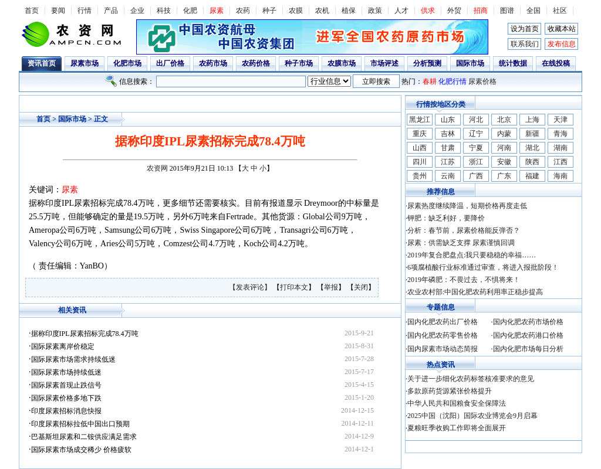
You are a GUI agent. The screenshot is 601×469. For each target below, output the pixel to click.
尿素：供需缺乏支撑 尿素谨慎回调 (461, 243)
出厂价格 (170, 63)
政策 (375, 10)
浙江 (476, 162)
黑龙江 (419, 119)
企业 (137, 10)
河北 (476, 119)
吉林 (448, 134)
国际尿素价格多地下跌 (66, 398)
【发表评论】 (251, 287)
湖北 (532, 148)
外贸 (454, 10)
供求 (428, 10)
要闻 (58, 10)
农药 (243, 10)
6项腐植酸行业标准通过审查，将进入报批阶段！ (483, 267)
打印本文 (294, 287)
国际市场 (470, 63)
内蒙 (504, 134)
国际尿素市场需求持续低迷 (73, 359)
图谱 (507, 10)
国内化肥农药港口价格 (528, 335)
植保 (349, 10)
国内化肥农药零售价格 (442, 335)
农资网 (157, 168)
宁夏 (476, 148)
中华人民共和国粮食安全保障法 (456, 403)
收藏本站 (562, 29)
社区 (560, 10)
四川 (420, 162)
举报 (331, 287)
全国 (533, 10)
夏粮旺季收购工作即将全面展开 (456, 428)
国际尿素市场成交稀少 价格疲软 (81, 450)
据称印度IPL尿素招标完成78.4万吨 (85, 333)
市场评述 (384, 63)
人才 (401, 10)
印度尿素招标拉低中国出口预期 (80, 424)
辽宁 (476, 134)
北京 (504, 119)
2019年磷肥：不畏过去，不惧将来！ (463, 280)
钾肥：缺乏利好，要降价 (446, 218)
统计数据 (513, 63)
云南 (448, 176)
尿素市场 (84, 63)
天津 (560, 119)
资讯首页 (42, 63)
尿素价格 (482, 81)
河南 (504, 148)
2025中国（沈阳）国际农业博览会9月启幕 (472, 416)
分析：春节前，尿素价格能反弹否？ (463, 230)
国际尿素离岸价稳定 (62, 346)
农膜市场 (341, 63)
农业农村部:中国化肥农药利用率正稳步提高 (475, 292)
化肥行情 (452, 81)
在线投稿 (556, 63)
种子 (269, 10)
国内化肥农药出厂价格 (442, 322)
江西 (560, 162)
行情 (84, 10)
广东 (504, 176)
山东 (448, 119)
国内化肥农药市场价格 (528, 322)
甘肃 (448, 148)
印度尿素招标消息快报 (66, 411)
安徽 (504, 162)
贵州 (420, 176)
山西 (420, 148)
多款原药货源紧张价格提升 (449, 391)
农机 (322, 10)
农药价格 (256, 63)
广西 (476, 176)
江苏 (448, 162)
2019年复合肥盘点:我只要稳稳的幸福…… (471, 255)
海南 (560, 176)
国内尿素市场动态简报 (442, 349)
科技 (164, 10)
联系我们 (525, 44)
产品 (111, 10)
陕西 (532, 162)
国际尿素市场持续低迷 (66, 372)
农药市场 (213, 63)
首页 (32, 10)
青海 (560, 134)
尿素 (217, 10)
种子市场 (299, 63)
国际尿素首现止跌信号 (66, 385)
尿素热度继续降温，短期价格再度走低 (467, 206)
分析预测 (427, 63)
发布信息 (562, 44)
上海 (532, 119)
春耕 (430, 81)
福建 (532, 176)
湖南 (560, 148)
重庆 (420, 134)
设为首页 (525, 29)
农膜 (296, 10)
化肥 (190, 10)
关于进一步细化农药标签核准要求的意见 (470, 379)
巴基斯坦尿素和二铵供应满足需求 (84, 437)
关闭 (361, 287)
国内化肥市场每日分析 (528, 349)
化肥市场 (127, 63)
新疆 (532, 134)
